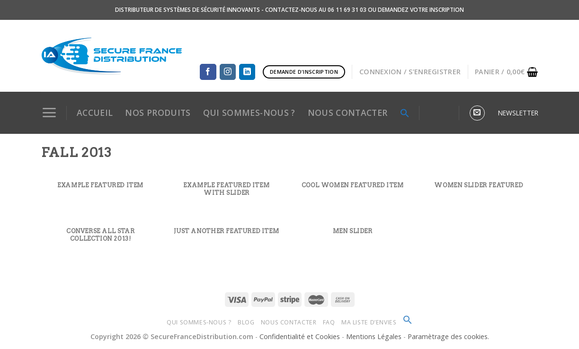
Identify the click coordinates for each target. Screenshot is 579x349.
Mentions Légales (374, 336)
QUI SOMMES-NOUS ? (249, 112)
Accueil (95, 112)
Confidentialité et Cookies (299, 336)
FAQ (329, 322)
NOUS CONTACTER (348, 112)
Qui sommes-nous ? (199, 322)
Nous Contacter (289, 322)
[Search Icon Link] (405, 113)
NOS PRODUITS (157, 112)
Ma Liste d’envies (368, 322)
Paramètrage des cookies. (448, 336)
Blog (246, 322)
